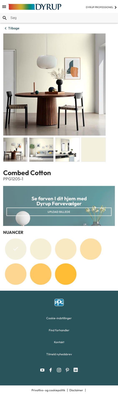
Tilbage (11, 28)
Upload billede (59, 211)
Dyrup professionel (101, 7)
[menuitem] (59, 319)
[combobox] (59, 18)
